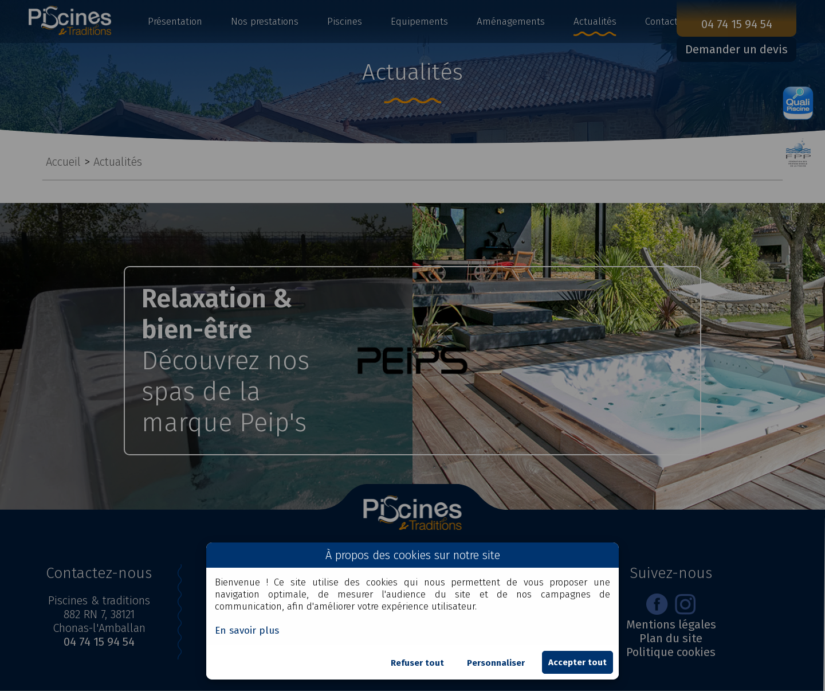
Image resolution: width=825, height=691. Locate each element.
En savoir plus (247, 630)
